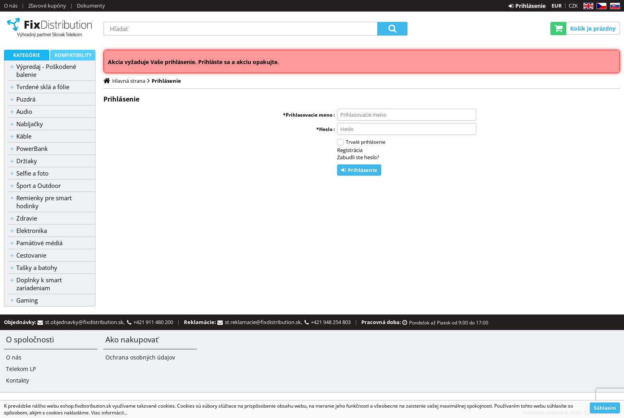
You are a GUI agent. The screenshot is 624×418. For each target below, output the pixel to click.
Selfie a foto (32, 173)
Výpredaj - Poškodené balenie (46, 70)
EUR (557, 5)
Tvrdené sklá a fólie (42, 87)
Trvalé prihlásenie (366, 142)
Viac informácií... (109, 412)
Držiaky (26, 161)
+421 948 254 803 (331, 322)
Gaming (27, 300)
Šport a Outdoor (38, 185)
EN (587, 6)
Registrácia (350, 150)
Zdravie (26, 218)
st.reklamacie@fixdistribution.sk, (264, 322)
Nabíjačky (29, 124)
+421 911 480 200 (153, 322)
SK (613, 6)
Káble (23, 136)
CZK (573, 5)
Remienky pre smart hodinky (44, 202)
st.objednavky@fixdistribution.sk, (86, 322)
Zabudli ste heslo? (358, 157)
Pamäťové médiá (39, 243)
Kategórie (26, 55)
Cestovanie (31, 255)
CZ (600, 6)
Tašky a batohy (36, 268)
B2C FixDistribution (50, 27)
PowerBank (32, 148)
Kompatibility (73, 55)
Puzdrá (25, 99)
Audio (24, 111)
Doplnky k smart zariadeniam (39, 284)
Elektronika (31, 230)
